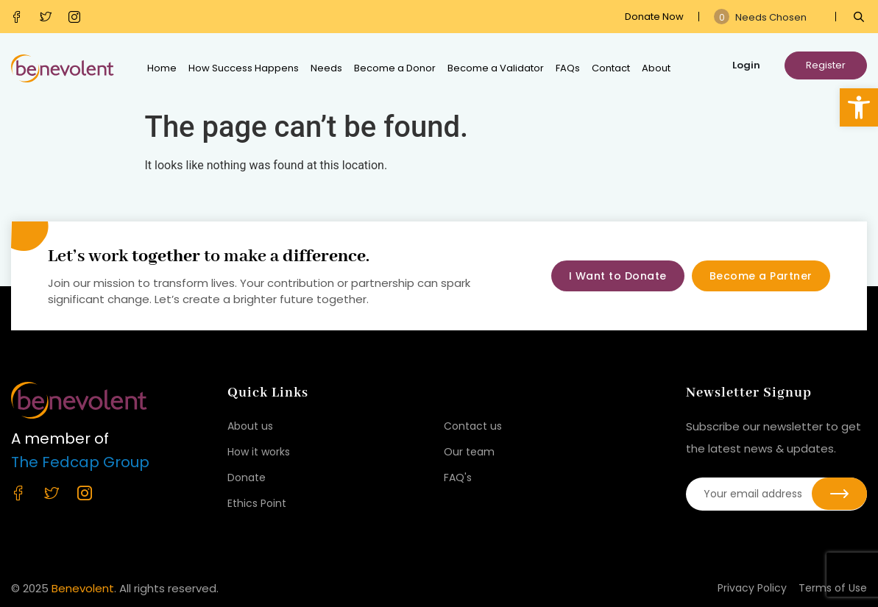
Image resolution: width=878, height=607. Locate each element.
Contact (611, 68)
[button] (859, 107)
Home (162, 68)
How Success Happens (243, 68)
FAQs (568, 68)
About (656, 68)
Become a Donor (395, 68)
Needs (326, 68)
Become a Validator (495, 68)
